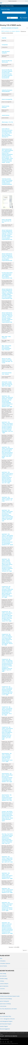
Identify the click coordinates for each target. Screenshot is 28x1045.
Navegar (12, 17)
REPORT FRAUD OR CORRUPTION (11, 1036)
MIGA (8, 1041)
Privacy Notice (5, 1032)
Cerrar (26, 1)
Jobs (27, 1032)
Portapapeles (22, 17)
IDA (3, 1041)
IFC (5, 1041)
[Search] (14, 13)
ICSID (11, 1041)
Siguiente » (25, 950)
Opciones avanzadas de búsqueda (9, 28)
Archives (3, 5)
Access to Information (21, 1032)
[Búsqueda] (25, 13)
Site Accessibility (12, 1032)
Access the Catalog (9, 5)
